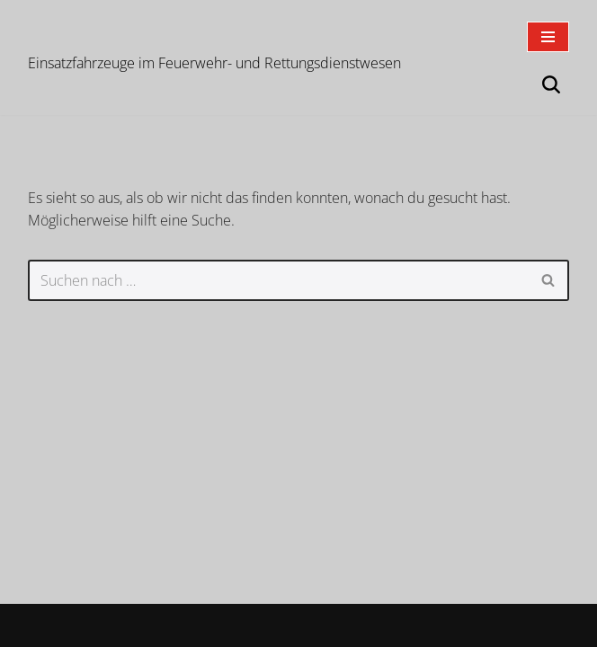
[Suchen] (551, 84)
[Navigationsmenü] (548, 37)
